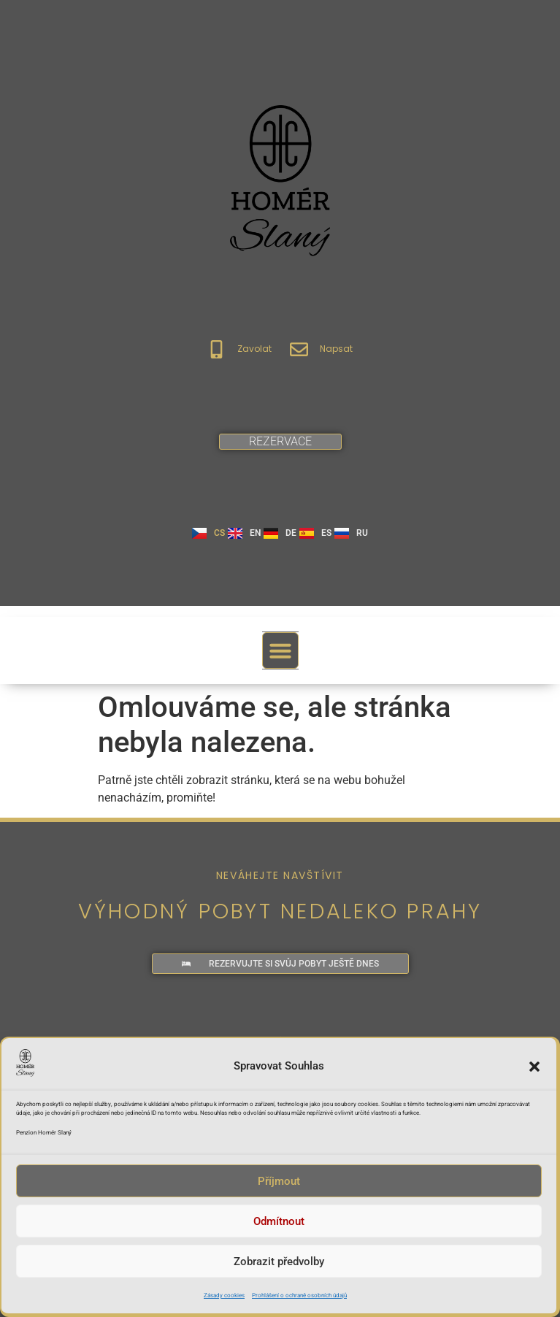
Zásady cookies (224, 1300)
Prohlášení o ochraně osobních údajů (299, 1300)
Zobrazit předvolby (279, 1266)
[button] (534, 1071)
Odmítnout (278, 1226)
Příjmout (279, 1186)
